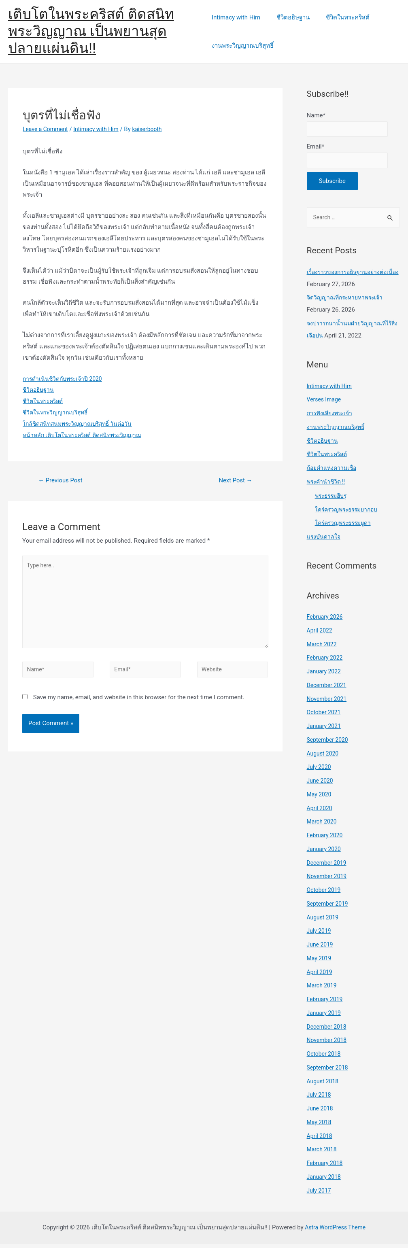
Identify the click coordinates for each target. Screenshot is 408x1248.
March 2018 (323, 1153)
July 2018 (320, 1098)
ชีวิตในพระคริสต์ (339, 17)
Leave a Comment (47, 129)
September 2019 (329, 907)
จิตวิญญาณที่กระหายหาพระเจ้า (348, 301)
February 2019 (326, 1003)
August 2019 (324, 921)
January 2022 (325, 675)
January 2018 (325, 1180)
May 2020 (320, 798)
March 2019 (323, 989)
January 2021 (325, 730)
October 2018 (325, 1057)
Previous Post (63, 481)
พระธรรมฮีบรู (333, 499)
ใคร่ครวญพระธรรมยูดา (345, 527)
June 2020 (321, 784)
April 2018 (320, 1139)
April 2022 (320, 634)
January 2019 (325, 1016)
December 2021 (328, 688)
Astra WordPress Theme (335, 1231)
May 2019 (320, 962)
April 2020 (320, 811)
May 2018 (320, 1125)
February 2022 (326, 661)
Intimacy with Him (236, 17)
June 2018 (321, 1112)
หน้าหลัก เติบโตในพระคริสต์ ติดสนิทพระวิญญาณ (87, 435)
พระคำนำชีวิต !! (327, 485)
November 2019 (328, 880)
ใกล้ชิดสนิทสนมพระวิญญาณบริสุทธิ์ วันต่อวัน (81, 423)
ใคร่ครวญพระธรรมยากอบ (349, 513)
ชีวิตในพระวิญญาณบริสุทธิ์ (58, 412)
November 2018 (328, 1044)
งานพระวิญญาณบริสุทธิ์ (243, 45)
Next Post (233, 481)
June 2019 (321, 948)
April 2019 (320, 975)
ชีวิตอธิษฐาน (289, 17)
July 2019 (320, 934)
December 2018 (328, 1030)
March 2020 (323, 825)
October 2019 (325, 894)
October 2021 (325, 716)
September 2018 (329, 1071)
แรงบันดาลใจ (324, 540)
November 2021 (328, 702)
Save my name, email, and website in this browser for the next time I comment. (138, 707)
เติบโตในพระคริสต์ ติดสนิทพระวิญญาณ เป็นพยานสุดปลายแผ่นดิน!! (91, 31)
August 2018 (324, 1085)
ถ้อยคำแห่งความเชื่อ (333, 471)
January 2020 (325, 852)
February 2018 (326, 1167)
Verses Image (325, 403)
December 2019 (328, 866)
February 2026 (326, 620)
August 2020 (324, 757)
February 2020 (326, 839)
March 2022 (323, 648)
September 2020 (329, 743)
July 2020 (320, 771)
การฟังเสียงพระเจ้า (331, 417)
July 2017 (320, 1194)
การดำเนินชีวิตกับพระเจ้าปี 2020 (65, 378)
